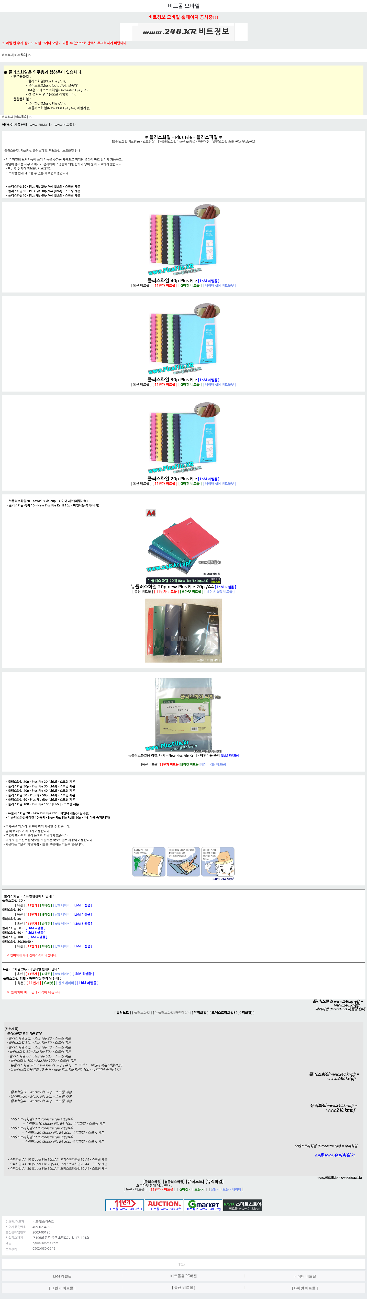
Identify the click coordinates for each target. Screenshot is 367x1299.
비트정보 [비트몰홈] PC (17, 116)
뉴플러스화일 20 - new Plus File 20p (33, 813)
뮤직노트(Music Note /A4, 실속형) (53, 85)
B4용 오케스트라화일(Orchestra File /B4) (58, 90)
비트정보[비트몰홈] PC (17, 55)
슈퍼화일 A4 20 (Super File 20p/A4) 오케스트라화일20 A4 (49, 1164)
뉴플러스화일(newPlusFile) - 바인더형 (184, 141)
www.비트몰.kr (65, 124)
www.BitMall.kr (41, 124)
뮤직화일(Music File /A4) (46, 103)
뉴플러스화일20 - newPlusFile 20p (32, 501)
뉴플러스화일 (173, 1182)
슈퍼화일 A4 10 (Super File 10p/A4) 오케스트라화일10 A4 (49, 1159)
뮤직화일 (214, 1182)
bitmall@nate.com (45, 1243)
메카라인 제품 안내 (14, 124)
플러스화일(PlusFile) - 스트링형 (133, 141)
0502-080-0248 (43, 1248)
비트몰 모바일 (183, 6)
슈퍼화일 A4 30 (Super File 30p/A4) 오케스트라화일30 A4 (49, 1168)
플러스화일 (152, 1182)
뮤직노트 (195, 1182)
